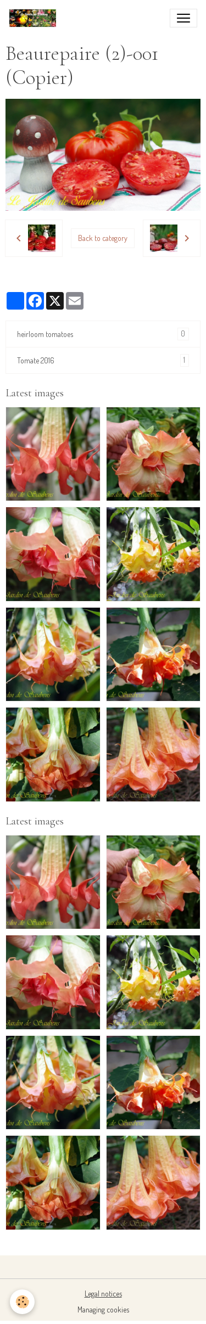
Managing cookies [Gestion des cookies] (103, 1309)
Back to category (102, 238)
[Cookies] (22, 1301)
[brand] (35, 18)
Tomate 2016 (103, 360)
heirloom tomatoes (103, 334)
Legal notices (103, 1293)
